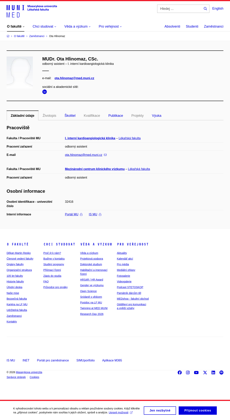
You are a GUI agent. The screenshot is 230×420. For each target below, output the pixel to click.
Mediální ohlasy (126, 269)
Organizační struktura (19, 269)
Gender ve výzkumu (92, 285)
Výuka (156, 116)
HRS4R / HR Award (91, 279)
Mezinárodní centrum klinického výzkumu (95, 169)
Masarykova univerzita (29, 372)
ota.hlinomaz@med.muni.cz (74, 78)
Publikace (115, 116)
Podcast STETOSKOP (130, 287)
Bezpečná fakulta (17, 298)
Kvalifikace (92, 116)
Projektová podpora (91, 258)
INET (25, 360)
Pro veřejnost (133, 244)
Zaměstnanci (213, 26)
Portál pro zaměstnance (53, 360)
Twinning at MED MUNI (94, 308)
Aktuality (122, 252)
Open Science (88, 291)
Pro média (123, 264)
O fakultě (18, 244)
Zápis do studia (52, 275)
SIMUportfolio (85, 360)
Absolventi (172, 26)
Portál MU (73, 214)
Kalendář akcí (125, 258)
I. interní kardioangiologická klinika (90, 138)
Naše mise (13, 293)
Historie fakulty (15, 281)
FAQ (46, 281)
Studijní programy (53, 264)
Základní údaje (22, 116)
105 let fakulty (15, 275)
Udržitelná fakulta (17, 310)
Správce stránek (16, 377)
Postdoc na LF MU (91, 302)
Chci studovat (59, 244)
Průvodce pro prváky (55, 287)
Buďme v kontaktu (54, 258)
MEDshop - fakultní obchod (133, 298)
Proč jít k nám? (52, 252)
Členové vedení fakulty (20, 258)
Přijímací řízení (52, 269)
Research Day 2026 (92, 314)
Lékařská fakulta (130, 138)
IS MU (95, 214)
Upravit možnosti (121, 413)
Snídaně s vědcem (91, 296)
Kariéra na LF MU (17, 304)
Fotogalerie (123, 275)
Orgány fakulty (15, 264)
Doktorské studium (91, 264)
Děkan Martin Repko (19, 252)
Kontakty (12, 321)
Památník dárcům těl (129, 293)
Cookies (34, 377)
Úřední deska (14, 287)
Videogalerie (124, 281)
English (217, 8)
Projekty (137, 116)
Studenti (192, 26)
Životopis (49, 116)
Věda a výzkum (96, 244)
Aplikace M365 (112, 360)
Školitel (70, 116)
